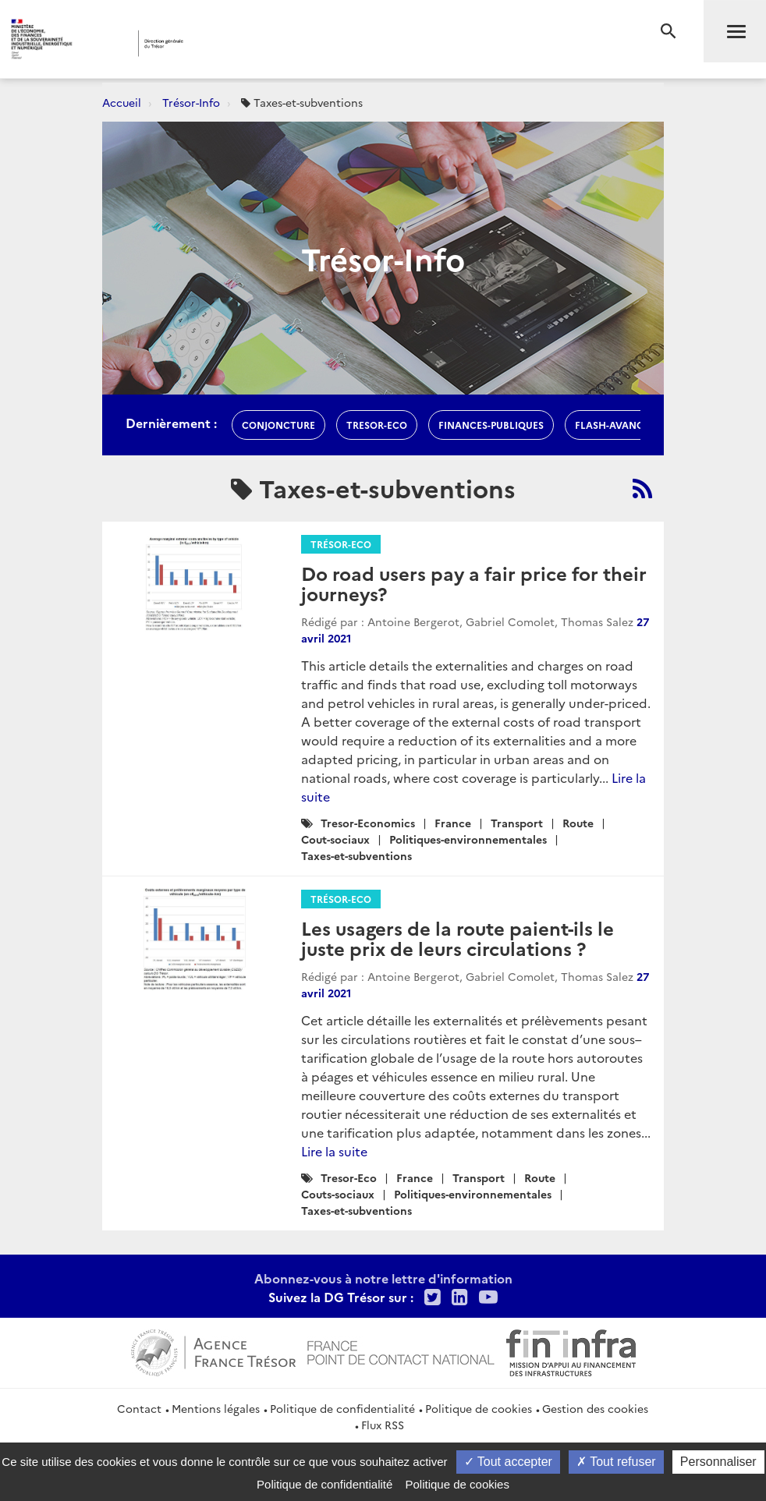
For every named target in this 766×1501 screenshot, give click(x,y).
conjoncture (278, 424)
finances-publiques (491, 424)
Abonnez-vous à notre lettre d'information (383, 1278)
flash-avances (614, 424)
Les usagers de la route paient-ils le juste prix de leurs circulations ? (457, 938)
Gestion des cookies (595, 1408)
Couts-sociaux (337, 1194)
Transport (517, 822)
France (452, 822)
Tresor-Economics (368, 822)
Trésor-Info (191, 102)
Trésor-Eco (340, 543)
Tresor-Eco (376, 424)
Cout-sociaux (335, 839)
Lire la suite (334, 1150)
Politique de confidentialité (342, 1408)
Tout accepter (508, 1461)
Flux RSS (382, 1424)
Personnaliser (718, 1461)
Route (578, 822)
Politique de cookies (478, 1408)
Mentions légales (216, 1408)
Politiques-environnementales (468, 839)
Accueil (121, 102)
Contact (139, 1408)
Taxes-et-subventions (356, 855)
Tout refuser (616, 1461)
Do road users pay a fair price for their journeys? (474, 583)
